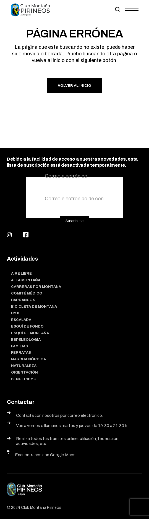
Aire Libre (21, 273)
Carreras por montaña (36, 287)
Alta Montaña (25, 280)
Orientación (24, 372)
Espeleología (26, 340)
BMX (15, 313)
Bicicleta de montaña (34, 307)
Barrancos (23, 300)
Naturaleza (23, 366)
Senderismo (23, 379)
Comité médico (26, 293)
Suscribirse (75, 221)
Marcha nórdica (28, 359)
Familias (19, 346)
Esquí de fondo (27, 326)
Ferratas (21, 353)
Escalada (21, 320)
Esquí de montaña (30, 333)
